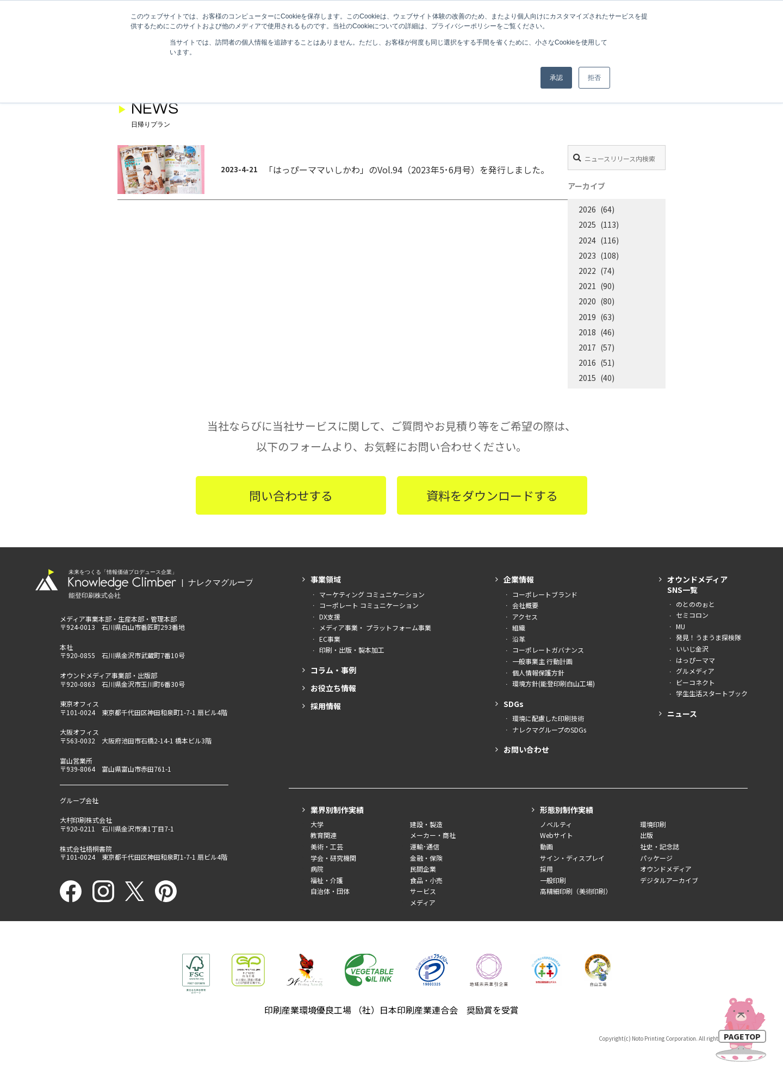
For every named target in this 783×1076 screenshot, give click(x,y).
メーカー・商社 (433, 835)
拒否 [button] (594, 78)
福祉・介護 (326, 880)
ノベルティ (556, 824)
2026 (587, 209)
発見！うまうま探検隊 (708, 637)
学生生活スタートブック (712, 693)
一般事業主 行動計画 (542, 661)
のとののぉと (695, 604)
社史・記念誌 (659, 846)
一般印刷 (553, 880)
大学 (317, 824)
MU (680, 626)
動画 (546, 846)
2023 (587, 255)
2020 (587, 301)
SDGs (514, 703)
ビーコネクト (695, 682)
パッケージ (656, 857)
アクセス (525, 616)
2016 (587, 362)
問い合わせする (291, 495)
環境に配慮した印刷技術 (548, 718)
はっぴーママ (695, 660)
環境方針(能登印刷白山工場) (553, 683)
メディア (423, 902)
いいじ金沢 (692, 648)
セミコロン (692, 615)
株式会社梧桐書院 (86, 848)
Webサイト (556, 835)
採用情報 (325, 705)
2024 (587, 240)
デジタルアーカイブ (669, 880)
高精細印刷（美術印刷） (576, 891)
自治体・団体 (330, 891)
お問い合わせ (526, 749)
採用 (546, 868)
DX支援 (329, 616)
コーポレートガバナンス (548, 649)
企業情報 (519, 579)
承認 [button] (556, 78)
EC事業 (329, 638)
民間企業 (423, 868)
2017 (587, 347)
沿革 (518, 638)
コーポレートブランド (544, 594)
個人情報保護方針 (538, 672)
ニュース (682, 713)
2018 (587, 332)
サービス (423, 891)
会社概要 (525, 605)
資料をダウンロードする (492, 495)
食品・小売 (426, 880)
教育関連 (323, 835)
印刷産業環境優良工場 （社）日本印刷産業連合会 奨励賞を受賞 (391, 1009)
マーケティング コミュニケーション (372, 594)
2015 (587, 377)
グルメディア (695, 670)
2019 (587, 316)
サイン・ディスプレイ (572, 857)
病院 (317, 868)
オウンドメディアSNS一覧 (697, 584)
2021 (587, 285)
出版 (646, 835)
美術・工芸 (326, 846)
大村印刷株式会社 (86, 819)
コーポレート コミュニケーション (369, 605)
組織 (518, 627)
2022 (587, 270)
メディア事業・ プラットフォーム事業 (375, 627)
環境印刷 (653, 824)
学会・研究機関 (333, 857)
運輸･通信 (424, 846)
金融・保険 (426, 857)
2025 (587, 224)
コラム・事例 (333, 670)
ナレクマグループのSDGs (549, 729)
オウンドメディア (666, 868)
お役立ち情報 (333, 688)
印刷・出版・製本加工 (351, 649)
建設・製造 (426, 824)
